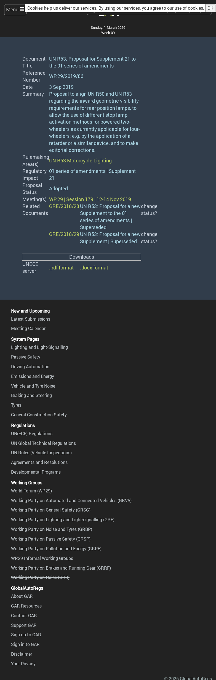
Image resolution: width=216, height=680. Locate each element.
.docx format (94, 267)
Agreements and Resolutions (39, 462)
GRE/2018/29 (64, 234)
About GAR (22, 596)
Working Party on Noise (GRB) (40, 577)
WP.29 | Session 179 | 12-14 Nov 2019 (90, 199)
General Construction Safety (39, 415)
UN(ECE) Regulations (31, 433)
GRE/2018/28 (64, 206)
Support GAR (24, 625)
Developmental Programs (36, 472)
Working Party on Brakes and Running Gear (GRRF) (61, 568)
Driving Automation (30, 367)
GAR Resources (26, 606)
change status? (149, 209)
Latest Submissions (30, 319)
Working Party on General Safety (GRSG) (50, 510)
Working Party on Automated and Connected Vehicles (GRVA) (71, 500)
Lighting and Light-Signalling (39, 347)
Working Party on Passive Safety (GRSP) (50, 539)
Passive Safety (25, 357)
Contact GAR (24, 615)
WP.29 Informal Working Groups (42, 558)
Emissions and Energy (32, 376)
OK (210, 8)
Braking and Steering (31, 395)
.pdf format (61, 267)
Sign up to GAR (26, 635)
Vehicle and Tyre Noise (33, 386)
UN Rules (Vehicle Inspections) (41, 453)
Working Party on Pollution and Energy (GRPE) (56, 549)
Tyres (16, 405)
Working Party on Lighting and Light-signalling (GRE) (62, 520)
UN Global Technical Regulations (43, 443)
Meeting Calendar (28, 328)
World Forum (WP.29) (31, 491)
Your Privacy (23, 664)
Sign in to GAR (25, 644)
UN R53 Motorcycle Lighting (80, 160)
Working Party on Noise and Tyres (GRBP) (51, 529)
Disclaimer (21, 654)
